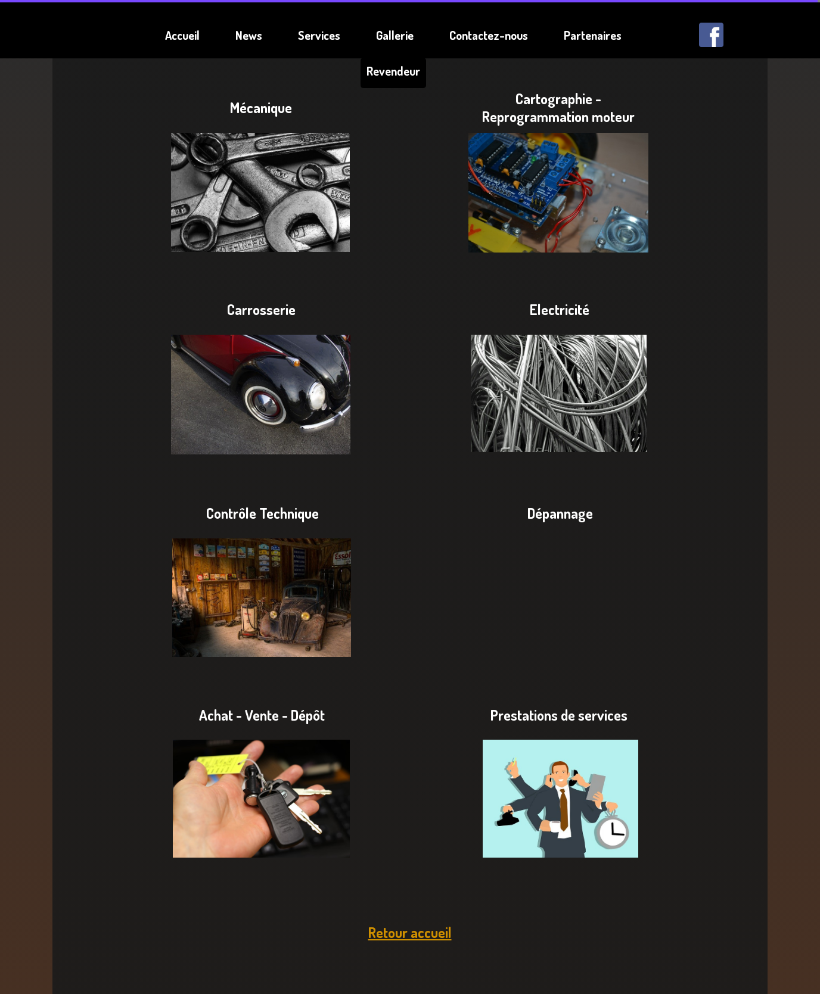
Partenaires (593, 35)
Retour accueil (410, 932)
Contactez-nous (488, 35)
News (248, 35)
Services (319, 35)
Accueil (182, 35)
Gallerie (395, 35)
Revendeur (393, 71)
